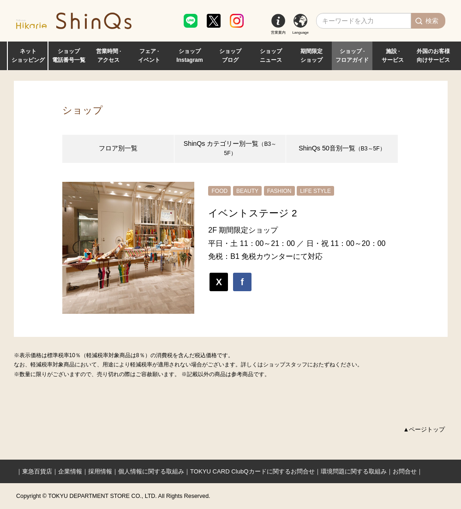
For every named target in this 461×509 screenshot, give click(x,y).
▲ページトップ (424, 429)
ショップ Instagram (189, 55)
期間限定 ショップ (311, 55)
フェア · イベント (149, 55)
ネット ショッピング (28, 55)
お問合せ (405, 471)
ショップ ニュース (271, 55)
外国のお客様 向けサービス (433, 55)
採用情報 (100, 471)
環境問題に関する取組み (354, 471)
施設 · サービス (393, 55)
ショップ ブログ (230, 55)
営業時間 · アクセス (108, 55)
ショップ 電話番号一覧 (68, 55)
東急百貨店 (37, 471)
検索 (431, 20)
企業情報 (70, 471)
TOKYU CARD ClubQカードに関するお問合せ (252, 471)
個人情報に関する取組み (151, 471)
